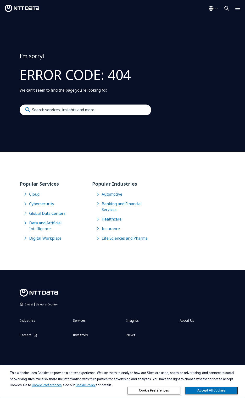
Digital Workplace (45, 238)
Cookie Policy (85, 385)
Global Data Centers (47, 213)
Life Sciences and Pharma (125, 238)
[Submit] (27, 109)
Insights (132, 320)
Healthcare (112, 219)
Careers (26, 335)
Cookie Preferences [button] (47, 385)
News (130, 335)
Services (79, 320)
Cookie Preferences (154, 390)
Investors (80, 335)
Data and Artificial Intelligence (45, 225)
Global (41, 304)
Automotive (112, 194)
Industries (27, 320)
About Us (187, 320)
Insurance (111, 228)
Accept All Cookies (211, 390)
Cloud (34, 194)
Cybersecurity (41, 203)
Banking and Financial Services (122, 206)
